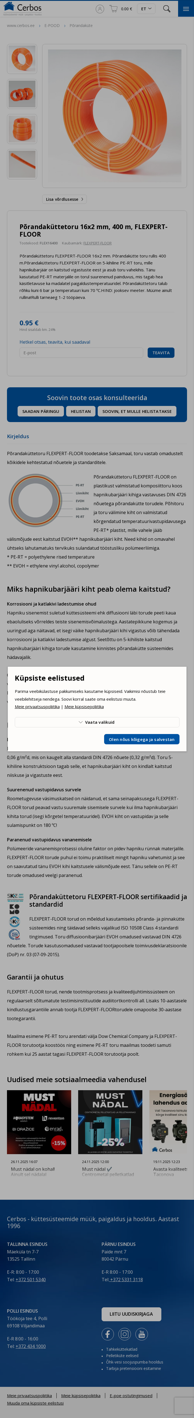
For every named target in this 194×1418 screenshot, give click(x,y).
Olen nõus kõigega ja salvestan (142, 739)
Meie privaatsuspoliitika (37, 706)
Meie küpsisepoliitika (84, 706)
